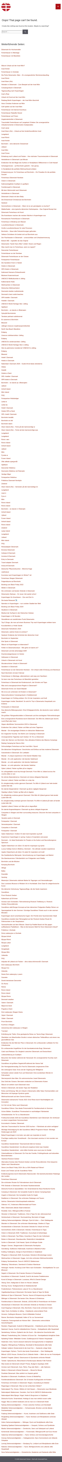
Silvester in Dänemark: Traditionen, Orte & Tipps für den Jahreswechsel (26, 1214)
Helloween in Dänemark (9, 657)
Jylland (3, 386)
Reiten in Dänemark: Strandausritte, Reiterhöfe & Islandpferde (22, 1239)
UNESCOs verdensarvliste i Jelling (13, 342)
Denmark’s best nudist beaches (12, 294)
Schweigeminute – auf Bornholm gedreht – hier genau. (20, 166)
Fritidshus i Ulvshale (8, 930)
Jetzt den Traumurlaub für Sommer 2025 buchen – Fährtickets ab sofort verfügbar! (29, 1126)
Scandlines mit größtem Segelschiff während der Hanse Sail (22, 1063)
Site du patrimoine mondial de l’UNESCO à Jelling (18, 348)
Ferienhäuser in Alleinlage (10, 53)
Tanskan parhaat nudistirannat (11, 316)
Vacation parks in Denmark (10, 818)
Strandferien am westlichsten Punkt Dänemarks (17, 619)
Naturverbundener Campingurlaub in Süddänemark (19, 695)
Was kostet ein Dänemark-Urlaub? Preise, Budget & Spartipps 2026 (24, 1364)
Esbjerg (4, 332)
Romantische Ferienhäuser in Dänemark (15, 219)
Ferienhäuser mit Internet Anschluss (13, 110)
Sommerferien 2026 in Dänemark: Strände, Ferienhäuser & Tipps (23, 1230)
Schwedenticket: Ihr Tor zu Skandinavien (15, 1115)
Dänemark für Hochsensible (11, 49)
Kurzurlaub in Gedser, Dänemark (12, 1123)
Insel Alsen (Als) (7, 81)
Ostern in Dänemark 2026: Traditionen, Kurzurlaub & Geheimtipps (24, 1233)
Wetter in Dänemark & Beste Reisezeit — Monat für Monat (21, 1370)
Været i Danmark (7, 1003)
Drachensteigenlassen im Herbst (12, 654)
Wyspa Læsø (6, 943)
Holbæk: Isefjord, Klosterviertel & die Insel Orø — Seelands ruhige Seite (26, 1348)
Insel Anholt (5, 69)
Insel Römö (5, 78)
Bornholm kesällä (7, 417)
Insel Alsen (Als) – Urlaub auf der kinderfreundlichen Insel (21, 131)
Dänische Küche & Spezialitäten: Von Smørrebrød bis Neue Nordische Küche (28, 1189)
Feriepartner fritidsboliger (10, 398)
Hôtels (3, 367)
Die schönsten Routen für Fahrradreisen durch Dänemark (21, 1182)
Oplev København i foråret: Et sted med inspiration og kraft (21, 834)
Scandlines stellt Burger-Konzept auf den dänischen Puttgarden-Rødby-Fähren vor (30, 907)
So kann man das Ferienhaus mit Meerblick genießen (19, 679)
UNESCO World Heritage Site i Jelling (14, 304)
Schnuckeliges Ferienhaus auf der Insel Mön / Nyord (19, 746)
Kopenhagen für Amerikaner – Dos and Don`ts (17, 597)
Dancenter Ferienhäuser (9, 250)
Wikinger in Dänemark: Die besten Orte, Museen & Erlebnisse (22, 1298)
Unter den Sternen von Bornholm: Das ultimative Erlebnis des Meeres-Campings (29, 740)
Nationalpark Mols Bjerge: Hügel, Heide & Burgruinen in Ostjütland (24, 1395)
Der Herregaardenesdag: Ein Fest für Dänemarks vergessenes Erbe (25, 1066)
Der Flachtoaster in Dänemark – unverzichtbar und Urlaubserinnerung (25, 237)
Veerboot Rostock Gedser (10, 1159)
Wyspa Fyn (5, 968)
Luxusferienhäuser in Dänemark (12, 225)
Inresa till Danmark (7, 566)
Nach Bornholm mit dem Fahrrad (12, 673)
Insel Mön (4, 150)
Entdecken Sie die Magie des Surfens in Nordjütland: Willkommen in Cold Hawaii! (29, 163)
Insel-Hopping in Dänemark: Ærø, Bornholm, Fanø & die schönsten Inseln (27, 1308)
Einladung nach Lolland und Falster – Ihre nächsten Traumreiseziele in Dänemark (29, 156)
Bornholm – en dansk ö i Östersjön (13, 509)
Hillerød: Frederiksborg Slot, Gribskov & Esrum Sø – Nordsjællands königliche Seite (30, 1335)
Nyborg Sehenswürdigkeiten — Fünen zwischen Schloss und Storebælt (26, 1405)
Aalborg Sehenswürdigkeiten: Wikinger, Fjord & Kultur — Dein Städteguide (27, 1220)
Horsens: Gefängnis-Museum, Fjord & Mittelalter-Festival (21, 1314)
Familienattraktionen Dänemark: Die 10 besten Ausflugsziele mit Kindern (26, 1380)
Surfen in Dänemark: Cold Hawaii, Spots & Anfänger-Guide (21, 1242)
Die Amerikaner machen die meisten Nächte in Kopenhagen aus (23, 215)
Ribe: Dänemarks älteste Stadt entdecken (15, 1208)
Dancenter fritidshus (8, 468)
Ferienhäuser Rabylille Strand (11, 113)
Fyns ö (3, 496)
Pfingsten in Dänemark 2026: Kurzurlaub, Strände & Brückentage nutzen (26, 1255)
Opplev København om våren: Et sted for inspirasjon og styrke (22, 846)
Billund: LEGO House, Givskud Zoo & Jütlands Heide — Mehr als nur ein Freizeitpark (30, 1354)
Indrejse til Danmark (8, 553)
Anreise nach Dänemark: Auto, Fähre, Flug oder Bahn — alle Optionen (25, 1367)
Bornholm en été (7, 420)
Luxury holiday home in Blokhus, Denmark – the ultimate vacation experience (28, 849)
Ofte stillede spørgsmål (9, 461)
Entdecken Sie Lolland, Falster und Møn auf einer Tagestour (22, 727)
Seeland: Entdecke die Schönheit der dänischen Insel (19, 635)
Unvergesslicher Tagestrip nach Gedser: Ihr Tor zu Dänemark (22, 737)
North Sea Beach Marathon (10, 329)
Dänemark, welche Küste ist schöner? (14, 632)
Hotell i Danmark (7, 357)
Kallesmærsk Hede (8, 282)
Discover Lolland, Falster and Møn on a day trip (17, 780)
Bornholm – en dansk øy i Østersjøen (14, 383)
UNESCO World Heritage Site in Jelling (15, 345)
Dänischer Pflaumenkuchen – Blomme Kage (16, 569)
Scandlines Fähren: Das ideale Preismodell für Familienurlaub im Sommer (27, 1108)
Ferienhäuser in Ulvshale (10, 72)
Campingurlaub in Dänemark (11, 88)
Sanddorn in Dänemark (9, 667)
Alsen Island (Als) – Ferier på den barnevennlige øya (19, 430)
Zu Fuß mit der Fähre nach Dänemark (14, 1105)
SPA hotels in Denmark (9, 379)
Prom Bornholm (6, 1021)
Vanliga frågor (6, 474)
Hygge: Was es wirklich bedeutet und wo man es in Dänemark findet (25, 1402)
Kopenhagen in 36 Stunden (10, 616)
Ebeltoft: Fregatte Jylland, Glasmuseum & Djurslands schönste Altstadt (25, 1357)
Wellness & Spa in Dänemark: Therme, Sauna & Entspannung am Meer (26, 1295)
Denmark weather (7, 999)
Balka (3, 871)
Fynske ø (4, 455)
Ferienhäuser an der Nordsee (11, 253)
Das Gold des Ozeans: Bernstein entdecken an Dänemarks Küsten (24, 1081)
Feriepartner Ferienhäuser (10, 260)
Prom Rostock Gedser (9, 895)
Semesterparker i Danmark (10, 824)
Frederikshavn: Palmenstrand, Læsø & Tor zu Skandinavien (22, 1289)
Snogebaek (5, 949)
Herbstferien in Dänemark (10, 193)
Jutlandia (4, 955)
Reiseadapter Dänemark (9, 547)
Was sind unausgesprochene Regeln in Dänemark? (19, 685)
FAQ (3, 395)
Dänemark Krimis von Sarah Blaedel (14, 689)
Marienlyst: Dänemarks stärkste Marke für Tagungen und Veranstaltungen (26, 880)
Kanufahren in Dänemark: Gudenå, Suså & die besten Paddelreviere (25, 1276)
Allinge (3, 868)
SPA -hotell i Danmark (9, 414)
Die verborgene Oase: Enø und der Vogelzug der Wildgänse (22, 1070)
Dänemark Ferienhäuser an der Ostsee (15, 256)
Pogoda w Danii (6, 1009)
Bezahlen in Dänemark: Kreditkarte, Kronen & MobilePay (21, 1376)
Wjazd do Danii (6, 1006)
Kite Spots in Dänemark (9, 641)
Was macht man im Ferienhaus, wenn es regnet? (18, 247)
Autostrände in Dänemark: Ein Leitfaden (15, 753)
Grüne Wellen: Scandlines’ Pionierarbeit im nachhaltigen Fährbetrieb (25, 1111)
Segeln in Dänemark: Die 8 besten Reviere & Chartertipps (21, 1273)
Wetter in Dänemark (8, 588)
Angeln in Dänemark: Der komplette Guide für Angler (19, 1195)
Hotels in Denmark (7, 361)
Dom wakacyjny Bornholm (10, 965)
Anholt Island (5, 389)
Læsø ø (4, 402)
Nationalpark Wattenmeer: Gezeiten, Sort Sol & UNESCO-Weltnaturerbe (26, 1392)
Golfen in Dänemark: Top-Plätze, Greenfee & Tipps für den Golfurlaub (25, 1236)
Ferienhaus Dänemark (9, 1179)
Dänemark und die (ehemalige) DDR (14, 651)
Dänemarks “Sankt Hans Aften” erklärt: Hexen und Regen (21, 244)
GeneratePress (42, 1459)
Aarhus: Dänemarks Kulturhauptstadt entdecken (18, 1201)
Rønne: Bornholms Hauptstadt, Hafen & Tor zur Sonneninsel (22, 1317)
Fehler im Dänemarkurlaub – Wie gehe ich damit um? (19, 648)
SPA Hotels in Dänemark (9, 269)
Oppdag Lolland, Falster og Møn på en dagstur (17, 792)
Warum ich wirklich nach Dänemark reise (15, 1085)
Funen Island (5, 458)
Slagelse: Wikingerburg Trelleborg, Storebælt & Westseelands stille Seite (26, 1345)
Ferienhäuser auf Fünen (9, 116)
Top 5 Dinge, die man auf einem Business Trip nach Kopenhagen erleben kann (28, 622)
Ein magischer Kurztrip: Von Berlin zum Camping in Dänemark (23, 734)
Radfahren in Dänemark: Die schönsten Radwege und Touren (22, 1198)
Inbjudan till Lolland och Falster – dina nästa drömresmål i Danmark (24, 962)
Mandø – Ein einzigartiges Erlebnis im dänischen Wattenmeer (22, 730)
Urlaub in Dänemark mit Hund (11, 660)
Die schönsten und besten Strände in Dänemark (18, 591)
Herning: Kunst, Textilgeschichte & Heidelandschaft (19, 1286)
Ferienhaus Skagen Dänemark (12, 578)
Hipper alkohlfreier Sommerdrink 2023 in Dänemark (19, 724)
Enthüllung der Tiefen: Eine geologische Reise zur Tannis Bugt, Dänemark (27, 1034)
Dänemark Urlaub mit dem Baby (12, 196)
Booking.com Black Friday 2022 (12, 585)
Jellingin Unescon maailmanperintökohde (15, 326)
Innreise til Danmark (8, 556)
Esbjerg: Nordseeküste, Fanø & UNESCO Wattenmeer (20, 1261)
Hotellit (3, 370)
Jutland (3, 537)
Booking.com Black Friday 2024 (12, 607)
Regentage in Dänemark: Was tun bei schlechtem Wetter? (21, 1386)
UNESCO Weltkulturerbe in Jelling (13, 278)
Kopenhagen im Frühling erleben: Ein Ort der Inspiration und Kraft (24, 698)
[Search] (25, 32)
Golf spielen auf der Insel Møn (11, 107)
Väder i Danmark (7, 1018)
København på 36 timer (9, 898)
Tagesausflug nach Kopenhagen (12, 91)
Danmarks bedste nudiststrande (12, 291)
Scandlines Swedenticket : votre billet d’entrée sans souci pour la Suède (26, 1150)
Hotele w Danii (6, 373)
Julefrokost (5, 572)
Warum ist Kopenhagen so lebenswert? (15, 644)
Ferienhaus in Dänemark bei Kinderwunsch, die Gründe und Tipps (24, 682)
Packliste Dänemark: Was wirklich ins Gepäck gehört (19, 1373)
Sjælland (4, 307)
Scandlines (5, 892)
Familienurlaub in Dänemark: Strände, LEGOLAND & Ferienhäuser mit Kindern (28, 1301)
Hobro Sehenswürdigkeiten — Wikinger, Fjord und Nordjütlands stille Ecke (27, 1422)
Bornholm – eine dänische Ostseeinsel (14, 144)
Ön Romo (4, 984)
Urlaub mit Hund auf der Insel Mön (13, 97)
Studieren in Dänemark (9, 610)
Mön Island (5, 392)
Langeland (5, 134)
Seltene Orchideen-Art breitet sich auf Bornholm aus (19, 234)
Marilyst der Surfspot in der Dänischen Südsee (17, 613)
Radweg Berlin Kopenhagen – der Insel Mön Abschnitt (20, 100)
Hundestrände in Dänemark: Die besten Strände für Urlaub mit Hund (25, 1227)
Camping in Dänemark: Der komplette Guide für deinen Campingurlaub (26, 1192)
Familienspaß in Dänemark (10, 187)
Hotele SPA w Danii (8, 411)
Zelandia (4, 971)
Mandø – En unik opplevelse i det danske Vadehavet (19, 759)
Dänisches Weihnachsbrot (10, 288)
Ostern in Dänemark (8, 181)
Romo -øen (5, 439)
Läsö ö (3, 493)
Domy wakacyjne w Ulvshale (11, 933)
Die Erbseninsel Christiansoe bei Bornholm (16, 200)
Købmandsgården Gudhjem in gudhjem (15, 184)
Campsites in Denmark (9, 827)
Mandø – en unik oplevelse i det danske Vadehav (18, 765)
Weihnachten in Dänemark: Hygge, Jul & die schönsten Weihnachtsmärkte (27, 1258)
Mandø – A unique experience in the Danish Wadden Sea (21, 756)
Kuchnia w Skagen (7, 1025)
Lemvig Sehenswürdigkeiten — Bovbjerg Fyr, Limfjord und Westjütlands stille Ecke (29, 1443)
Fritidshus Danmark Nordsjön (11, 480)
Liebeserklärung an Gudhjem (11, 1055)
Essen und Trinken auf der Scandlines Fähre (16, 1171)
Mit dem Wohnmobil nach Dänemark (14, 190)
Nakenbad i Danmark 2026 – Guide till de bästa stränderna (21, 364)
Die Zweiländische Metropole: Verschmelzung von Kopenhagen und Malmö (27, 855)
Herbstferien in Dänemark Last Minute (14, 159)
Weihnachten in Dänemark (10, 285)
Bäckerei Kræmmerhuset (10, 275)
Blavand (4, 323)
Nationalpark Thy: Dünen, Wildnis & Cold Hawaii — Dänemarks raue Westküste (28, 1389)
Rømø (3, 987)
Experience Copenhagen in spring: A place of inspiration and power (24, 837)
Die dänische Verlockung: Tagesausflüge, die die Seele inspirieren (24, 889)
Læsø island (5, 531)
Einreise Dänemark (8, 550)
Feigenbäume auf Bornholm (11, 581)
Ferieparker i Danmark (9, 821)
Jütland (3, 147)
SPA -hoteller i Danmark (9, 376)
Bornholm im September (9, 638)
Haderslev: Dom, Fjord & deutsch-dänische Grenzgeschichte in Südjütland (27, 1342)
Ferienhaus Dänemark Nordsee (12, 178)
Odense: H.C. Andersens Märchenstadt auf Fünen (18, 1204)
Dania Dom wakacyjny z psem (11, 974)
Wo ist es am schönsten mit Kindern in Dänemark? (18, 692)
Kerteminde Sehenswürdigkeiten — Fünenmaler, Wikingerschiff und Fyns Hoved (29, 1432)
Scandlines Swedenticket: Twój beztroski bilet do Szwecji (21, 1144)
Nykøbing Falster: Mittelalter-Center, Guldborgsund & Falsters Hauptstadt (26, 1339)
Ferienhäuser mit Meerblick (10, 56)
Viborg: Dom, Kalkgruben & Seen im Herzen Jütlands (19, 1283)
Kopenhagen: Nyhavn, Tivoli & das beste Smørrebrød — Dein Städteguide (27, 1351)
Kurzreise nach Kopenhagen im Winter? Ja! (16, 575)
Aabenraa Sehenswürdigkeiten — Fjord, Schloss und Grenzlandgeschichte (27, 1435)
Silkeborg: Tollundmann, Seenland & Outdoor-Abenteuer (20, 1264)
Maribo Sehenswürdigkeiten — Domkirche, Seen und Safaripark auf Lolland (27, 1428)
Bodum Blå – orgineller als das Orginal (14, 241)
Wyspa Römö (6, 939)
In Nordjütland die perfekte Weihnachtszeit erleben (18, 169)
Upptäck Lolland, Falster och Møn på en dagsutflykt (19, 806)
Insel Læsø (5, 128)
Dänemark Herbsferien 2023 (11, 629)
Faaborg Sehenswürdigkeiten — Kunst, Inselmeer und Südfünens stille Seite (27, 1413)
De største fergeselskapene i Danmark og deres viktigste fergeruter (24, 809)
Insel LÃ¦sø (5, 94)
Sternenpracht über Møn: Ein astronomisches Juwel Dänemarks (23, 1078)
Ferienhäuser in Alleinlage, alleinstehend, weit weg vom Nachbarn (24, 676)
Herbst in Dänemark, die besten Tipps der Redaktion (19, 1088)
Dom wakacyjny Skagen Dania (12, 1012)
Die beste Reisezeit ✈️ (9, 600)
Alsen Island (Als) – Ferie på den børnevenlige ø (18, 427)
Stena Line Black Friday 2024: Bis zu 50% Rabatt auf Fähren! (22, 1167)
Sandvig (4, 877)
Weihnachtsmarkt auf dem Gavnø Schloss (16, 1096)
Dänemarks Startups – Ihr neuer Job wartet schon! (18, 594)
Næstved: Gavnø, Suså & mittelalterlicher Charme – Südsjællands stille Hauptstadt (30, 1329)
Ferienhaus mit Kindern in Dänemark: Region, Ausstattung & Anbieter (25, 1383)
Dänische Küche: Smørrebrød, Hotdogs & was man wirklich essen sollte (26, 1398)
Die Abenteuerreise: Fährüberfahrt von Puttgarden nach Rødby (23, 858)
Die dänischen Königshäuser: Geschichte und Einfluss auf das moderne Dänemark (30, 749)
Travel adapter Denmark (9, 562)
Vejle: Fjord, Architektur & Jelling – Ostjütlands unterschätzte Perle (24, 1311)
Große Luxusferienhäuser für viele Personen (16, 228)
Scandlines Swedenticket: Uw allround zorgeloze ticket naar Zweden (25, 1147)
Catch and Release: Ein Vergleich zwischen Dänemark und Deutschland (26, 1051)
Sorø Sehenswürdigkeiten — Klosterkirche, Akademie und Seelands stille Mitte (28, 1452)
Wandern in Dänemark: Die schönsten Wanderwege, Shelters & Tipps (25, 1223)
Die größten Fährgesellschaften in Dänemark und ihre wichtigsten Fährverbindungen (30, 715)
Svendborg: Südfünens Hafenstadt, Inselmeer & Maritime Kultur (23, 1249)
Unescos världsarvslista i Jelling (12, 335)
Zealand (4, 528)
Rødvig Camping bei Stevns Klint (12, 743)
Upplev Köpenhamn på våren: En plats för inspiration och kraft (22, 852)
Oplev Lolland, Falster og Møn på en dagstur (16, 768)
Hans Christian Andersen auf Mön (13, 103)
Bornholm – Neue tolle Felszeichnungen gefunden (18, 231)
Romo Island (5, 443)
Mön (2, 452)
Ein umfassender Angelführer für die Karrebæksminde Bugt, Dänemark (25, 1048)
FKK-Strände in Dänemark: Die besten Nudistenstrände (20, 1186)
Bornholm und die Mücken (10, 861)
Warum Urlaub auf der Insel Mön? (13, 66)
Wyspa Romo (6, 996)
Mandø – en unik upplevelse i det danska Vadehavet (19, 762)
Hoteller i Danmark (7, 301)
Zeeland (4, 484)
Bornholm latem (6, 424)
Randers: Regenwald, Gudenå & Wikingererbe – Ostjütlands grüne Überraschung (29, 1326)
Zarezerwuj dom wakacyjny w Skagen (14, 1028)
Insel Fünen (5, 153)
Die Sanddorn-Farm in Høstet (11, 263)
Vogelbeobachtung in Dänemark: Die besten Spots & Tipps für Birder (25, 1292)
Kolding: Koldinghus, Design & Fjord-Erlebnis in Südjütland (21, 1252)
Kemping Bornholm (8, 865)
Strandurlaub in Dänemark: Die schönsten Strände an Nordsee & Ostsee (26, 1305)
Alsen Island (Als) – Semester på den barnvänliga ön (19, 487)
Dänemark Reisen (21, 6)
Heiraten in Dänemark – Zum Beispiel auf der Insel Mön (20, 84)
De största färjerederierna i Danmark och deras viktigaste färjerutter (24, 777)
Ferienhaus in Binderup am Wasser (13, 222)
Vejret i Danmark (7, 1015)
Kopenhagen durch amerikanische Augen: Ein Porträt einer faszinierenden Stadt (29, 916)
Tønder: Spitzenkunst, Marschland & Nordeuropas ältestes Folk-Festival (26, 1361)
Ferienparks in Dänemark (10, 707)
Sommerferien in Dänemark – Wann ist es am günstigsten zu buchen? (25, 206)
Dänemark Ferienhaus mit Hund (12, 212)
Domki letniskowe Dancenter (11, 980)
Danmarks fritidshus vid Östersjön (13, 471)
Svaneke (4, 977)
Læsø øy (4, 405)
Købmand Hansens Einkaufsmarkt (13, 272)
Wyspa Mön (5, 952)
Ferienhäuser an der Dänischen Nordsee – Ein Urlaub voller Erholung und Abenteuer (30, 670)
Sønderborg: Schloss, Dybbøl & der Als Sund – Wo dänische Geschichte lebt (28, 1332)
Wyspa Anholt (6, 936)
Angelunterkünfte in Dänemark (12, 119)
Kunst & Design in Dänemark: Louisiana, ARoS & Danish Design (23, 1279)
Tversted (4, 1031)
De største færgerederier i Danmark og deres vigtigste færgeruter (23, 789)
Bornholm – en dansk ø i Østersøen (13, 310)
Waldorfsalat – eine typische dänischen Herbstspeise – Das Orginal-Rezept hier (28, 209)
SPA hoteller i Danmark (9, 297)
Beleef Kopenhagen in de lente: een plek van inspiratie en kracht (23, 1135)
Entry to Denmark (7, 559)
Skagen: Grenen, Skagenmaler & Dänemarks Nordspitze (21, 1245)
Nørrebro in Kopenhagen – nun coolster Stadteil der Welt (21, 603)
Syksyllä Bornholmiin (8, 313)
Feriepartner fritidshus (9, 477)
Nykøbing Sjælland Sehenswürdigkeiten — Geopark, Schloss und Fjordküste (28, 1425)
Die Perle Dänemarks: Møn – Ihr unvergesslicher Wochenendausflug (25, 75)
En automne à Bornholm (9, 319)
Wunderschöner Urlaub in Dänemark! (14, 663)
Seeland (4, 203)
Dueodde (4, 874)
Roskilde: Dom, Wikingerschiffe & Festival (15, 1211)
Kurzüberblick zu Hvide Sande (11, 626)
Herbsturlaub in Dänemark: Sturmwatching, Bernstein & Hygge (23, 1217)
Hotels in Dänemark (8, 266)
